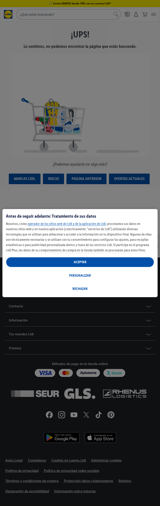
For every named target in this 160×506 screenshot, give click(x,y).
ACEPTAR (80, 262)
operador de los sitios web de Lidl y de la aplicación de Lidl (67, 224)
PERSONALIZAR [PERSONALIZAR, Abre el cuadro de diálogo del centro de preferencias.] (80, 275)
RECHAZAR (80, 289)
